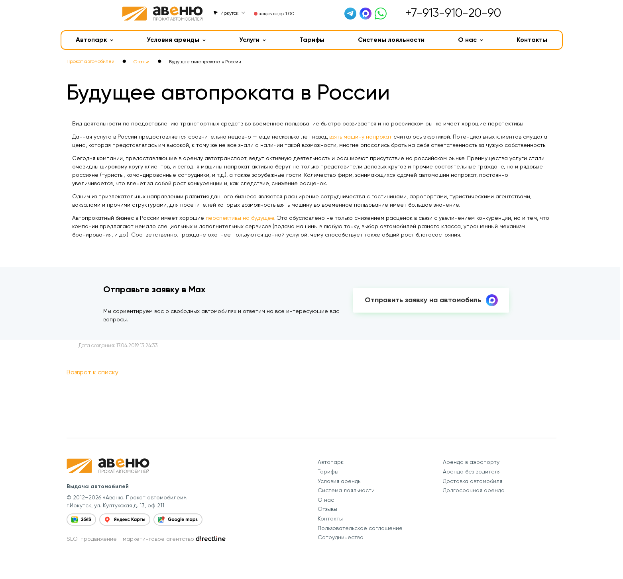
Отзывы (327, 509)
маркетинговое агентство (158, 539)
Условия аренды (176, 39)
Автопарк (94, 39)
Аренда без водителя (472, 471)
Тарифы (311, 39)
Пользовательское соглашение (360, 528)
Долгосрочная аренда (474, 490)
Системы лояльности (391, 39)
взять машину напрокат (360, 136)
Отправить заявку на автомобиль (431, 300)
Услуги (252, 39)
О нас (470, 39)
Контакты (532, 39)
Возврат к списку (92, 372)
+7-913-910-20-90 (453, 13)
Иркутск (229, 13)
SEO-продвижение (92, 539)
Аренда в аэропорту (471, 462)
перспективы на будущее (240, 218)
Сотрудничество (341, 537)
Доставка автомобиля (472, 481)
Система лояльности (346, 490)
